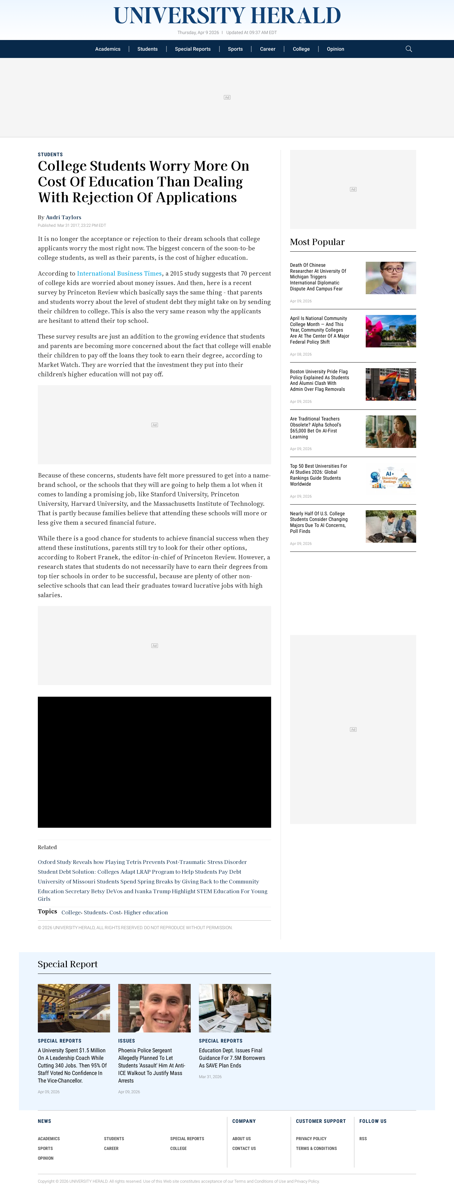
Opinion (335, 49)
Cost (115, 912)
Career (268, 49)
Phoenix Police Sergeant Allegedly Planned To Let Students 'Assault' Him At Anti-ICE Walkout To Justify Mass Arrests (151, 1065)
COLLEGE (178, 1148)
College (301, 49)
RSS (363, 1138)
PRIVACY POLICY (311, 1138)
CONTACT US (244, 1148)
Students (147, 49)
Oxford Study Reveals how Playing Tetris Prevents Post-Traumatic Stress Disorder (142, 862)
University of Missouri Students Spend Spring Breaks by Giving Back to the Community (148, 881)
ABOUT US (241, 1138)
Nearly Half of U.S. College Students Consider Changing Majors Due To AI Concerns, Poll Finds (319, 522)
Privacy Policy (306, 1181)
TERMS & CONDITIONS (316, 1148)
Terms (240, 1181)
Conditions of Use (270, 1181)
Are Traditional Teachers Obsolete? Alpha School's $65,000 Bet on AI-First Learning (315, 427)
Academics (107, 49)
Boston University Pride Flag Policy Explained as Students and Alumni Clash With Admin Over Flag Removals (319, 380)
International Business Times (119, 273)
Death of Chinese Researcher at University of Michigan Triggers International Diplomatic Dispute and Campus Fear (318, 277)
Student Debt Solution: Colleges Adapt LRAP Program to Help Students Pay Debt (139, 871)
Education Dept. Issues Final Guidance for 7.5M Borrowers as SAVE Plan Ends (232, 1058)
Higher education (146, 912)
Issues (126, 1041)
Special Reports (193, 49)
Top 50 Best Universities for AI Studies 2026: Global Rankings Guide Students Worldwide (318, 475)
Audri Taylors (63, 217)
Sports (235, 49)
